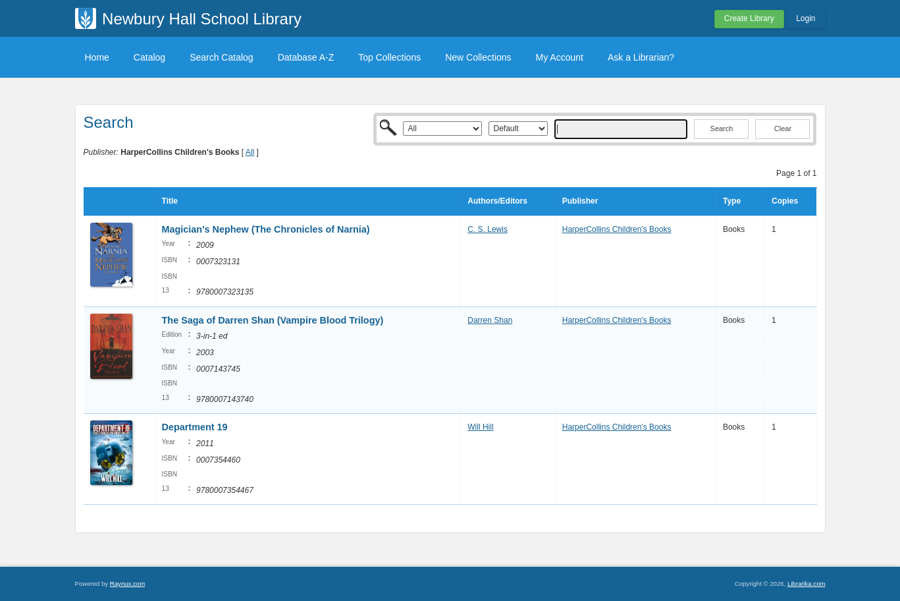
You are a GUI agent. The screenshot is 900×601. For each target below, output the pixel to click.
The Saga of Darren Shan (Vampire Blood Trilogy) (273, 320)
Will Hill (480, 427)
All (250, 152)
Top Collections (389, 57)
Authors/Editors (497, 201)
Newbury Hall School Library (202, 19)
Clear (782, 128)
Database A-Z (306, 57)
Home (97, 57)
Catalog (149, 57)
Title (170, 201)
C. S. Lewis (487, 229)
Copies (785, 201)
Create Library (749, 18)
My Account (559, 57)
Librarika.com (806, 583)
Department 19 (195, 427)
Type (732, 201)
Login (805, 18)
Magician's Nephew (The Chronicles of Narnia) (266, 229)
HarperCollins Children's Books (617, 229)
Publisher (580, 201)
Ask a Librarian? (641, 57)
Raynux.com (127, 583)
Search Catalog (221, 57)
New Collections (478, 57)
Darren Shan (489, 320)
